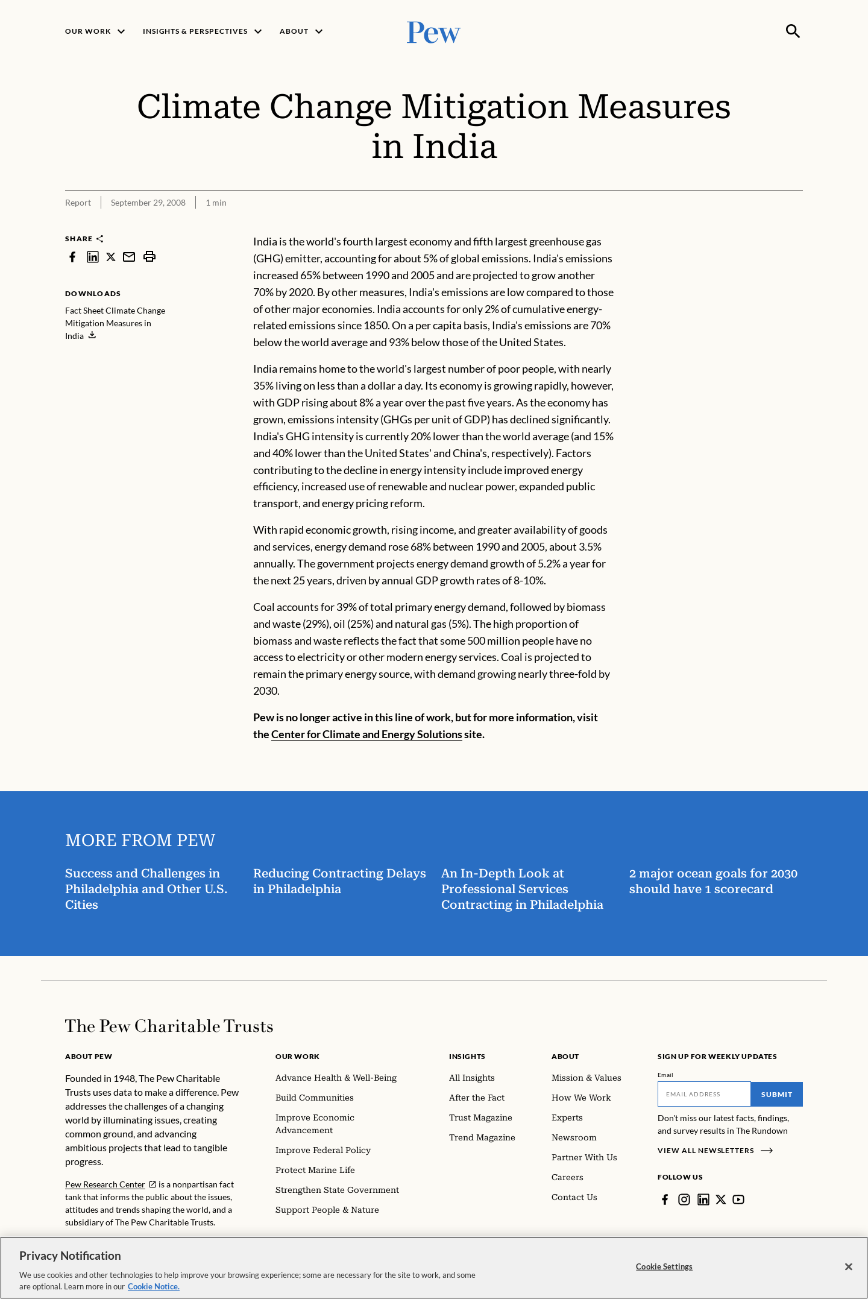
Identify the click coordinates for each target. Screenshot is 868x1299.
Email (666, 1075)
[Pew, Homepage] (434, 31)
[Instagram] (684, 1199)
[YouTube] (738, 1199)
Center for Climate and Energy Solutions (366, 734)
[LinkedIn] (703, 1199)
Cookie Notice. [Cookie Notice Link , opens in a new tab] (154, 1289)
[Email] (704, 1094)
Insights (467, 1056)
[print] (149, 256)
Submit (777, 1094)
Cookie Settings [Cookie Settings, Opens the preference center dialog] (664, 1268)
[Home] (169, 1025)
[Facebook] (665, 1199)
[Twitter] (720, 1199)
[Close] (848, 1269)
